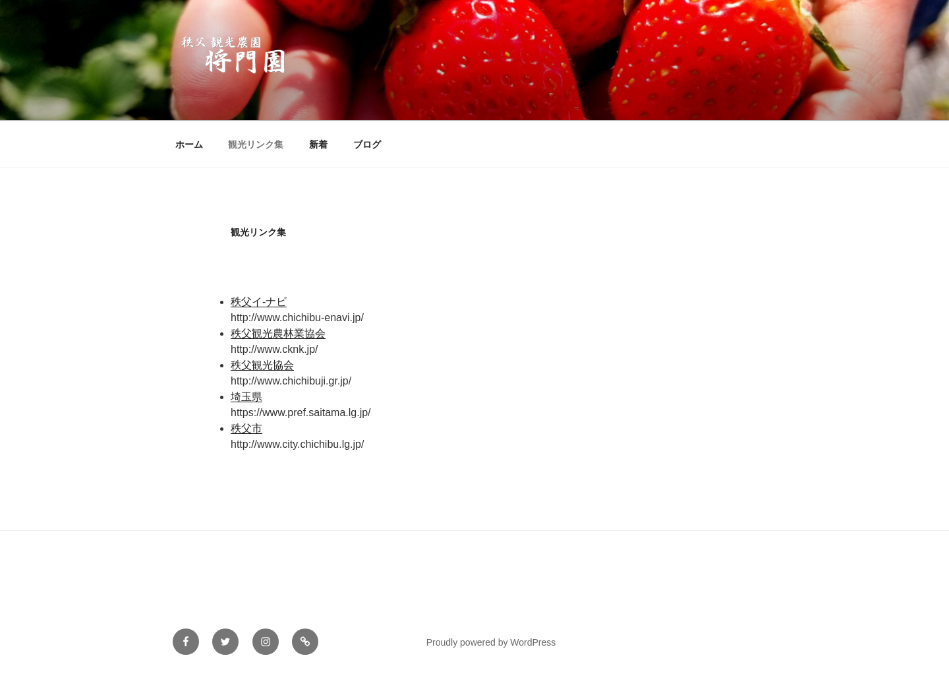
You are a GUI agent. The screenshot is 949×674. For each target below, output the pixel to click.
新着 (318, 144)
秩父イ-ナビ (259, 301)
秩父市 (246, 428)
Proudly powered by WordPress (491, 642)
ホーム (189, 144)
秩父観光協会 (262, 365)
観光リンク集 (255, 144)
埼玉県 (246, 396)
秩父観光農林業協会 (278, 333)
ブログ (367, 144)
